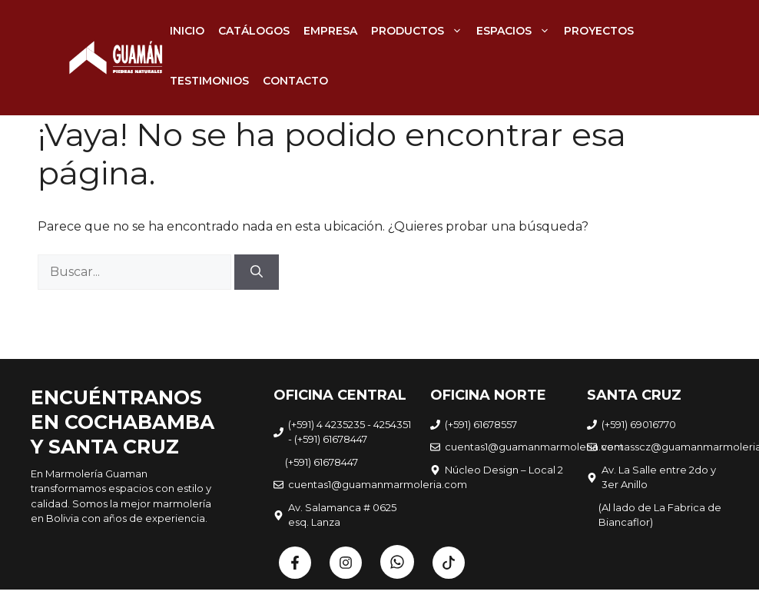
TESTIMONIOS (209, 81)
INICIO (187, 31)
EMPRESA (330, 31)
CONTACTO (295, 81)
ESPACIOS (516, 31)
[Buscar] (256, 272)
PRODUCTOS (420, 31)
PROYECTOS (599, 31)
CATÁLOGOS (254, 31)
